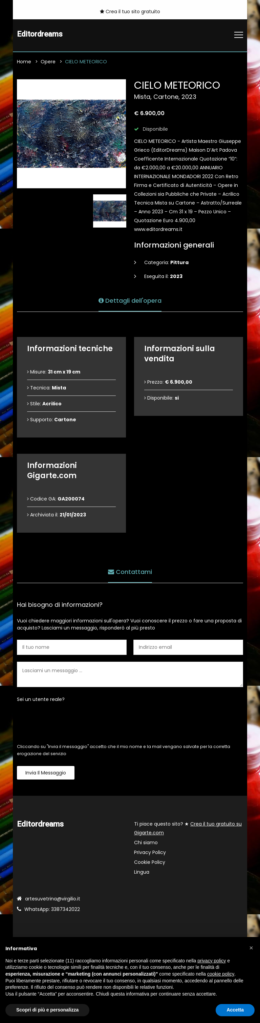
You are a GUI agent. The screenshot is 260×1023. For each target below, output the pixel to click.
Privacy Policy (150, 852)
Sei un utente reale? (41, 699)
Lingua (141, 872)
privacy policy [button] (211, 960)
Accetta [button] (235, 1010)
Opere (48, 61)
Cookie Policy (149, 862)
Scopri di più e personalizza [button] (47, 1010)
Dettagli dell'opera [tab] (130, 300)
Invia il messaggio (45, 772)
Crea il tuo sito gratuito (130, 11)
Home (24, 61)
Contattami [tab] (130, 571)
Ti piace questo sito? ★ (188, 828)
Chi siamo (146, 842)
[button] (251, 947)
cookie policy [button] (220, 974)
